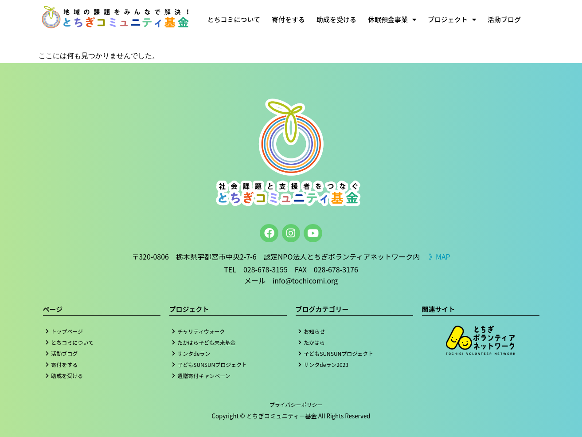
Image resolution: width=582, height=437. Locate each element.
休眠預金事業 (392, 20)
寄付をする (288, 19)
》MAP (439, 256)
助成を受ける (336, 19)
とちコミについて (233, 19)
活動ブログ (504, 19)
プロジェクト (452, 20)
